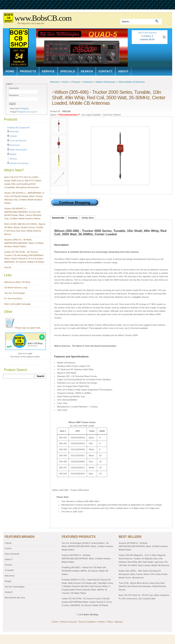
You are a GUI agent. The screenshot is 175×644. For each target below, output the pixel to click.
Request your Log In (27, 112)
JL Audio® (9, 570)
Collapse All (12, 127)
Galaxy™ (9, 559)
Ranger (8, 581)
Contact (106, 71)
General (8, 565)
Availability (73, 218)
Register (25, 108)
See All (7, 267)
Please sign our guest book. (22, 328)
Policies (101, 622)
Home (10, 71)
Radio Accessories (18, 149)
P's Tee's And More (13, 298)
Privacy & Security (68, 622)
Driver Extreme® (12, 554)
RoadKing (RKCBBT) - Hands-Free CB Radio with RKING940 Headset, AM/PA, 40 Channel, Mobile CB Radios (85, 570)
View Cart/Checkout (147, 33)
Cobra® (8, 543)
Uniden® (9, 592)
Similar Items (88, 218)
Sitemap (118, 622)
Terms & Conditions (87, 622)
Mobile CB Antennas (105, 82)
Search (87, 71)
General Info (58, 218)
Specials (67, 71)
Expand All (25, 127)
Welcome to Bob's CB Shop (17, 282)
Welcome (54, 82)
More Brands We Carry (15, 597)
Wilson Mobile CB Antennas (132, 82)
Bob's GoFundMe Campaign (17, 304)
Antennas (14, 131)
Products (28, 71)
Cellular (13, 136)
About (123, 71)
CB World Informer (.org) (15, 287)
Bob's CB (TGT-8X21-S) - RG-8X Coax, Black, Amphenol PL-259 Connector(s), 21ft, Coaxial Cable (144, 597)
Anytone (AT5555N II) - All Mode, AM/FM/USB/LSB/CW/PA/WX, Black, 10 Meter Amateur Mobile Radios (86, 558)
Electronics (15, 145)
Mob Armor (9, 576)
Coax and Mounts (18, 140)
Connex (8, 548)
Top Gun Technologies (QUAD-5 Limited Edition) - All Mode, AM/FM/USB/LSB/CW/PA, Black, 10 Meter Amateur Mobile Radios (87, 546)
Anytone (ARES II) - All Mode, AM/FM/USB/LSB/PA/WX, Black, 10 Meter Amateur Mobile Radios (24, 243)
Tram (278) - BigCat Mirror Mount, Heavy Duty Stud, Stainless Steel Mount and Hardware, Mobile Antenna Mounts (142, 586)
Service (48, 71)
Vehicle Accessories (19, 163)
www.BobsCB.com (43, 18)
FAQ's (110, 622)
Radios (13, 154)
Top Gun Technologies (14, 293)
